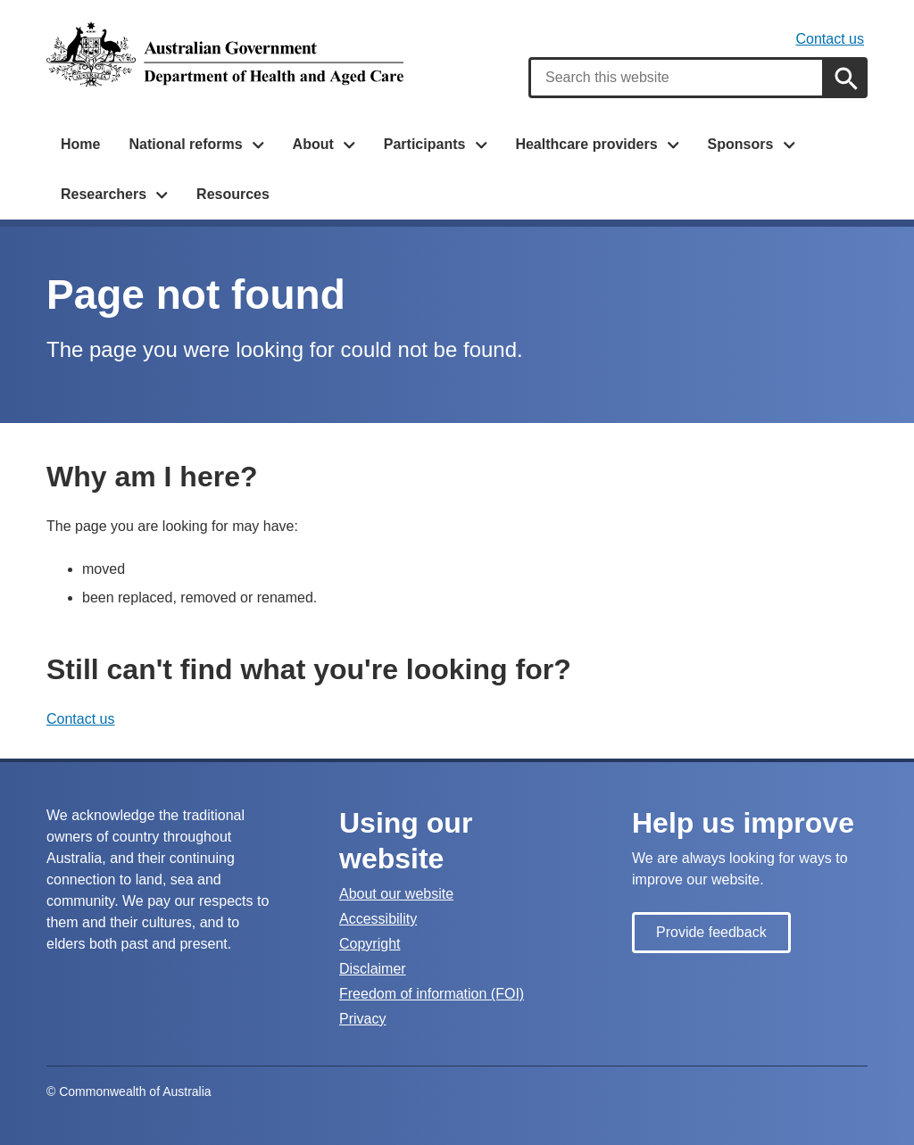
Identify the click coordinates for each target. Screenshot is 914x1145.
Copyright (369, 943)
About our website (396, 893)
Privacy (362, 1018)
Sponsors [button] (741, 144)
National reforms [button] (185, 144)
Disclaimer (372, 968)
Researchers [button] (103, 194)
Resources (233, 194)
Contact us (830, 38)
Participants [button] (425, 144)
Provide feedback (711, 932)
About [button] (313, 144)
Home (80, 144)
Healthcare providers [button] (586, 144)
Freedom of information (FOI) (431, 993)
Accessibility (378, 918)
